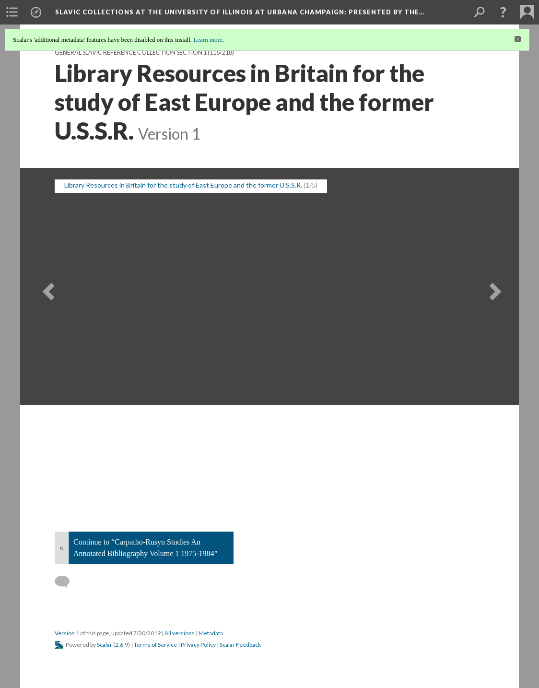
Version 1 (67, 633)
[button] (503, 12)
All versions (179, 633)
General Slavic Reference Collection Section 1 (131, 52)
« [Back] (61, 548)
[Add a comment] (66, 582)
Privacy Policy (198, 644)
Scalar (104, 644)
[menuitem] (12, 12)
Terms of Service (155, 644)
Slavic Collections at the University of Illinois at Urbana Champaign (239, 12)
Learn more (207, 39)
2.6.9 (121, 644)
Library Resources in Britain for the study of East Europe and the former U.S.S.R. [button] (183, 185)
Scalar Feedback (240, 644)
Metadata (211, 633)
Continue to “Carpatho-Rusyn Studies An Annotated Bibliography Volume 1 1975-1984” (145, 548)
